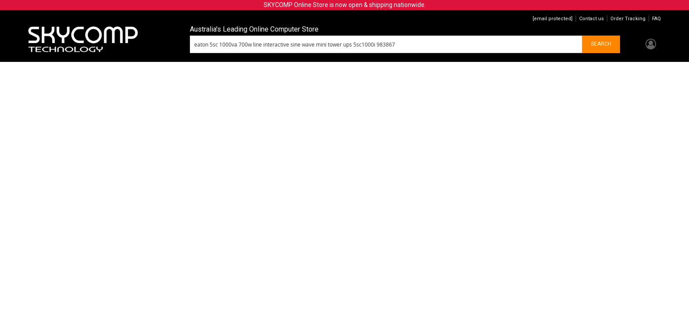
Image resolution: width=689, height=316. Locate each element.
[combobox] (386, 44)
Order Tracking (627, 19)
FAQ (656, 19)
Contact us (591, 19)
